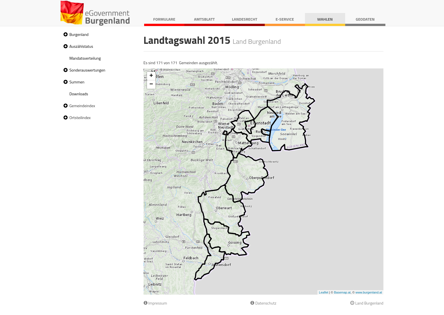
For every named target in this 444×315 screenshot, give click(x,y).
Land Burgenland (366, 303)
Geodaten (365, 19)
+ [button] (151, 76)
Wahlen (325, 19)
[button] (65, 34)
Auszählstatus (81, 46)
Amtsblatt (204, 19)
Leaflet (323, 292)
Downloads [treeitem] (78, 94)
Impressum (155, 303)
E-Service (285, 19)
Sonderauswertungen (87, 70)
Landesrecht (244, 19)
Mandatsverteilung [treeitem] (85, 58)
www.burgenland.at (368, 292)
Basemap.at (342, 292)
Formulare (164, 19)
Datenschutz (263, 303)
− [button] (151, 84)
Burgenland (79, 34)
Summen (76, 82)
